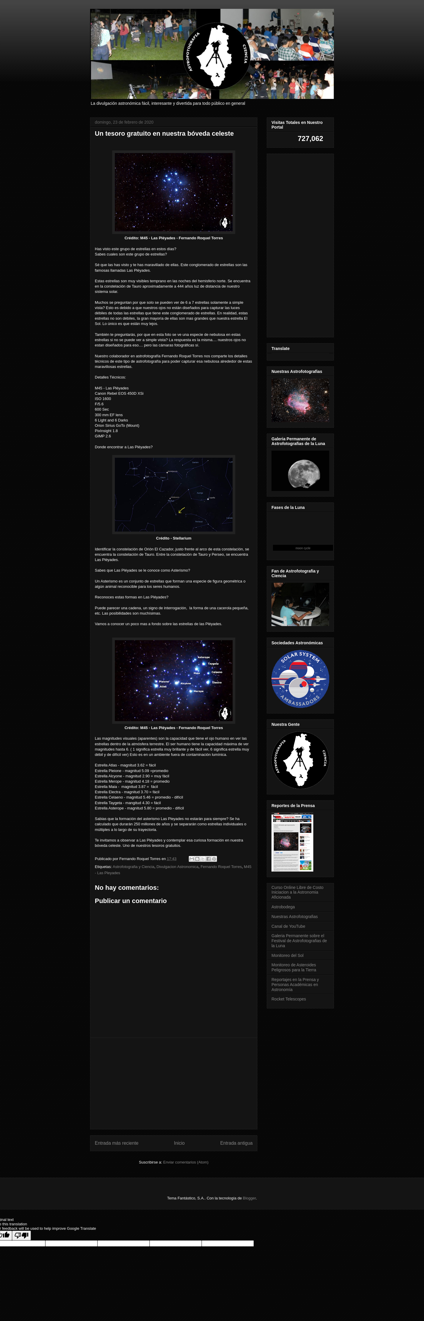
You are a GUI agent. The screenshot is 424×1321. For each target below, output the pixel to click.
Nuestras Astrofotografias (294, 916)
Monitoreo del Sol (287, 955)
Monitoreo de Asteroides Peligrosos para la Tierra (293, 967)
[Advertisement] (174, 1083)
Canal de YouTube (288, 926)
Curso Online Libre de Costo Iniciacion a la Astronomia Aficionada (297, 892)
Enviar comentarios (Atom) (185, 1162)
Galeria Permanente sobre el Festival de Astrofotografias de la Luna (299, 940)
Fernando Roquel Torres (221, 866)
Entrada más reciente (116, 1143)
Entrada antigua (236, 1143)
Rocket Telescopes (288, 999)
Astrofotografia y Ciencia (134, 866)
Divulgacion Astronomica (177, 866)
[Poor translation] (21, 1235)
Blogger (249, 1198)
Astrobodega (283, 907)
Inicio (179, 1143)
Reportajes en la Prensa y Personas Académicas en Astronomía (295, 984)
